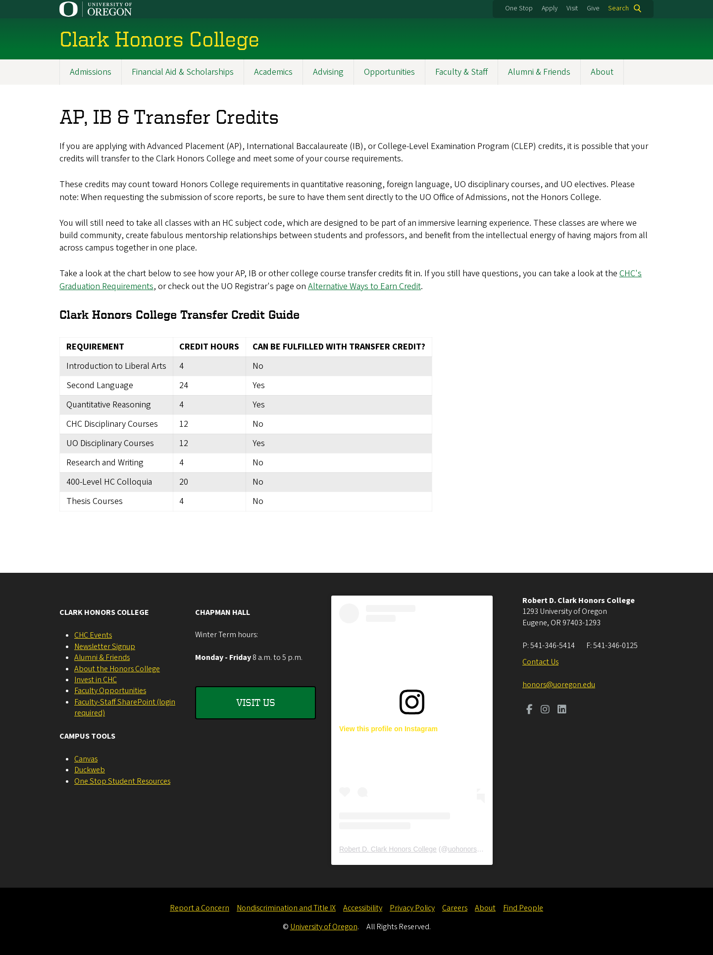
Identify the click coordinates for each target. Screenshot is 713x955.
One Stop (519, 8)
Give (593, 8)
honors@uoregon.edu (558, 684)
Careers (454, 908)
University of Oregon (323, 926)
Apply (550, 8)
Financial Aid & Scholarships (183, 72)
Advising (328, 72)
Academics (273, 72)
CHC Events (93, 635)
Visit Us (255, 702)
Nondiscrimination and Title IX (286, 908)
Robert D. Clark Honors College (388, 849)
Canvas (86, 759)
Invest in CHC (95, 679)
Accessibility (362, 908)
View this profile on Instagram (388, 729)
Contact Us (540, 661)
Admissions (90, 72)
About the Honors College (117, 668)
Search (618, 8)
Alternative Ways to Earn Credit (364, 286)
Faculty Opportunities (110, 690)
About (602, 72)
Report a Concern (199, 908)
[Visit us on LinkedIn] (562, 710)
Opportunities (389, 72)
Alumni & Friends (539, 72)
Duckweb (89, 769)
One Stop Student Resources (122, 781)
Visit (572, 8)
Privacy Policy (412, 908)
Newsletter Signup (104, 646)
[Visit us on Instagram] (545, 710)
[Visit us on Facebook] (529, 710)
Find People (523, 908)
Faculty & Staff (461, 72)
